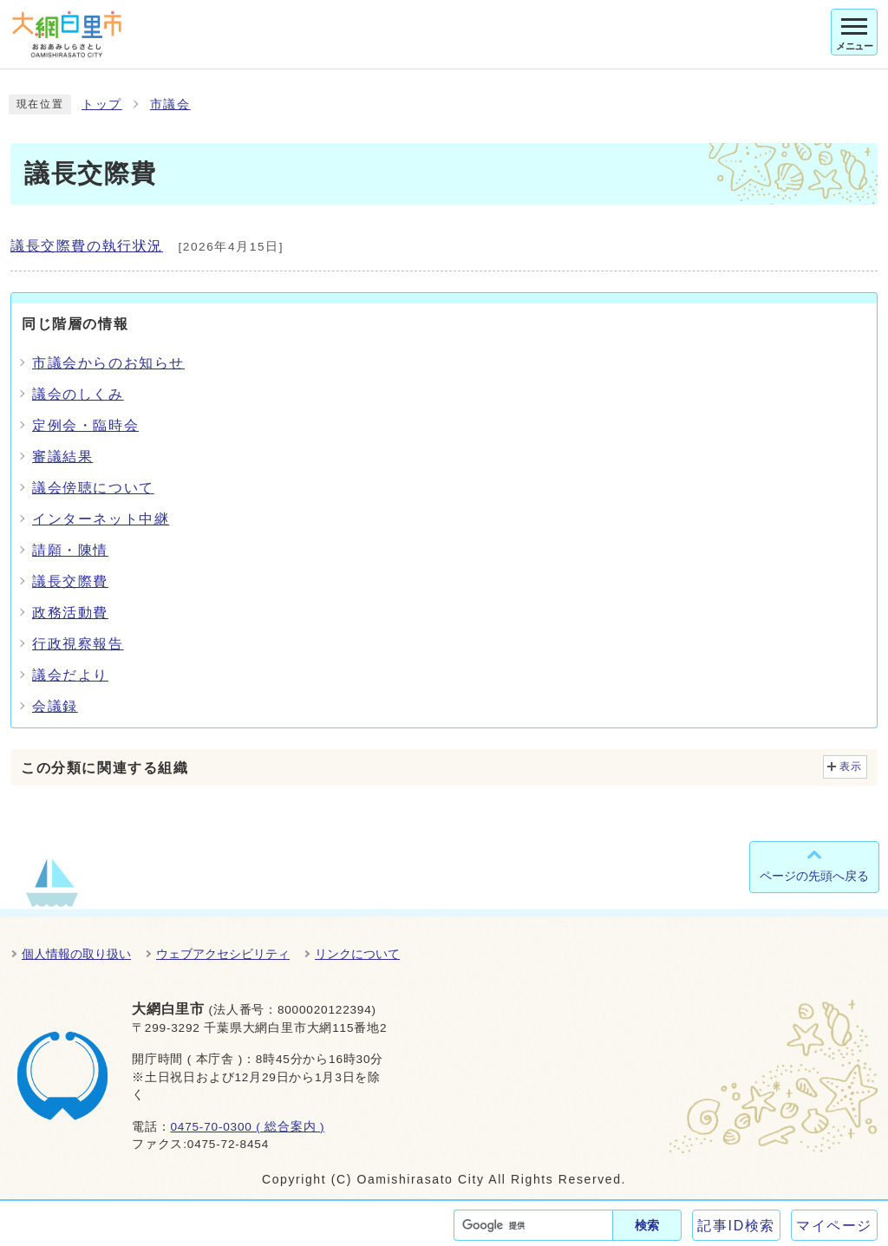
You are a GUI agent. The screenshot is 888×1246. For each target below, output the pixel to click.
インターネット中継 (100, 519)
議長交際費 (70, 581)
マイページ (834, 1225)
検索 (647, 1225)
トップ (102, 104)
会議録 (55, 706)
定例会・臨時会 (85, 425)
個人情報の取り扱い (76, 954)
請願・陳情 (70, 550)
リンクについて (357, 954)
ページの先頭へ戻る (814, 876)
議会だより (70, 675)
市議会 (170, 104)
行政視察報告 (78, 643)
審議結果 (62, 456)
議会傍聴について (93, 487)
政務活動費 (70, 612)
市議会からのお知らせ (108, 363)
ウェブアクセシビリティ (223, 954)
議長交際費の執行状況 (86, 245)
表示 (851, 766)
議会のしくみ (78, 394)
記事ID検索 (736, 1225)
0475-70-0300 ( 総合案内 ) (247, 1126)
